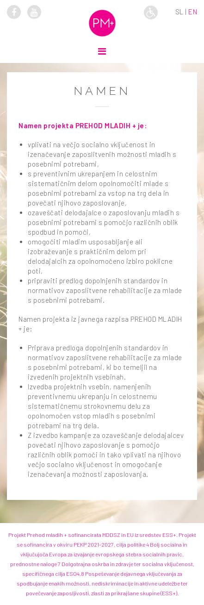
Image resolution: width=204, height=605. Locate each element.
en (192, 11)
